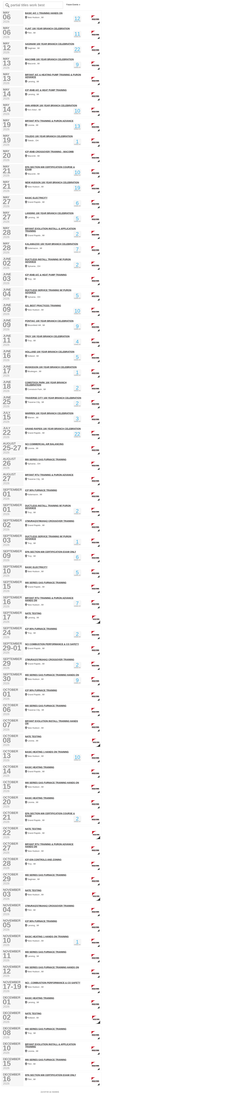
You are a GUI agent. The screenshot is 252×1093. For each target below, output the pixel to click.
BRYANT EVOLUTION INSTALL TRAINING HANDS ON (51, 722)
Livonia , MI (31, 125)
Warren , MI (31, 417)
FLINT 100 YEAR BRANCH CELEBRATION (47, 28)
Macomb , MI (32, 63)
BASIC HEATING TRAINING (39, 767)
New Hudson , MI (34, 17)
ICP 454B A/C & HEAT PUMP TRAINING (46, 90)
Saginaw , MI (32, 48)
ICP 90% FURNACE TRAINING (41, 490)
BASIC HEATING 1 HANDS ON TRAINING (47, 752)
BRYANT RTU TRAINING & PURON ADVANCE (49, 121)
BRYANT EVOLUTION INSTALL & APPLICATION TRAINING (50, 229)
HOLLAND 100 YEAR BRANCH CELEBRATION (49, 352)
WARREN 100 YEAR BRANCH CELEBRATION (49, 413)
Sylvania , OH (32, 266)
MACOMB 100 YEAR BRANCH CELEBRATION (49, 59)
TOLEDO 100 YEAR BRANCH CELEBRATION (49, 136)
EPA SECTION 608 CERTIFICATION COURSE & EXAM (50, 168)
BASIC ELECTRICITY (36, 198)
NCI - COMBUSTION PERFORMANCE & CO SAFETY (52, 983)
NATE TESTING (33, 613)
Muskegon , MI (33, 371)
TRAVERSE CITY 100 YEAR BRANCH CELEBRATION (53, 398)
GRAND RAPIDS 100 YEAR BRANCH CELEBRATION (53, 429)
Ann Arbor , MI (33, 110)
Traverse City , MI (34, 402)
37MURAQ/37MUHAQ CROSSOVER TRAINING (49, 521)
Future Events (72, 5)
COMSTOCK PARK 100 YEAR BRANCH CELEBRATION (46, 383)
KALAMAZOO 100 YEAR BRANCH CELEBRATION (51, 244)
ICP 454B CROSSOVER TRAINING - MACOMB (49, 152)
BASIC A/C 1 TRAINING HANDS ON (44, 13)
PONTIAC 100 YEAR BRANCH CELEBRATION (49, 321)
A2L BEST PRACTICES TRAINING (43, 305)
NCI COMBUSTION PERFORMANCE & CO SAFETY (52, 644)
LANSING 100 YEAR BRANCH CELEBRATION (49, 213)
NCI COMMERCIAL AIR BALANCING (44, 444)
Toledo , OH (32, 140)
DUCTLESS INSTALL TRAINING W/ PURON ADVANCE (48, 260)
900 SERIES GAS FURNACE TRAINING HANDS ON (52, 675)
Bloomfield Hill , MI (35, 325)
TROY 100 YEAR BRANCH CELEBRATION (47, 336)
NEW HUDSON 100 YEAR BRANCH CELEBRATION (52, 182)
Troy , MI (30, 279)
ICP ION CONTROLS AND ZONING (43, 859)
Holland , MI (32, 356)
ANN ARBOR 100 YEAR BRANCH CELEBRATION (51, 105)
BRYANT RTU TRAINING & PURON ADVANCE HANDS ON (49, 599)
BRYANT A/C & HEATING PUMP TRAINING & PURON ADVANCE (53, 76)
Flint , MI (30, 33)
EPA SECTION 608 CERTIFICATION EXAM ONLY (50, 552)
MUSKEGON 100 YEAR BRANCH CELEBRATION (51, 367)
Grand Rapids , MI (35, 202)
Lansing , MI (32, 81)
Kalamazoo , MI (33, 248)
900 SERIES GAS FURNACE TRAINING (45, 459)
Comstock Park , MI (35, 389)
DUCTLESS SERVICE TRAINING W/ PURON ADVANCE (48, 291)
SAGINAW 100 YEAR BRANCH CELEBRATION (49, 44)
